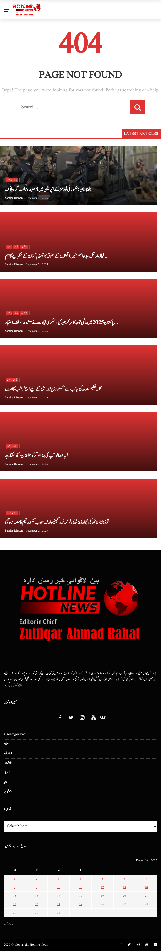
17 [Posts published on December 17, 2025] (58, 896)
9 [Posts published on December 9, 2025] (36, 887)
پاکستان (15, 180)
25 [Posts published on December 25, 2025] (80, 904)
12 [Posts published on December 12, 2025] (102, 887)
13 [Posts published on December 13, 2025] (124, 887)
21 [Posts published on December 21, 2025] (146, 896)
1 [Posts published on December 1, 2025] (14, 879)
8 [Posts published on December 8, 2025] (14, 887)
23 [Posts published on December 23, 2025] (36, 904)
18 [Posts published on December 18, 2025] (80, 896)
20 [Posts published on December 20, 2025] (124, 896)
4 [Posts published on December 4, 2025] (80, 879)
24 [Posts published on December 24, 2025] (58, 904)
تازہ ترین (14, 446)
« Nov (8, 923)
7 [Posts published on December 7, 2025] (146, 879)
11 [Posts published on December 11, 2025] (80, 887)
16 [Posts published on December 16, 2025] (36, 896)
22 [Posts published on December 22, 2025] (14, 904)
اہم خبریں (24, 246)
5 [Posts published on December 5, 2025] (102, 879)
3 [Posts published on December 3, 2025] (58, 879)
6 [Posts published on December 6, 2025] (124, 879)
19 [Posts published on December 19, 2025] (102, 896)
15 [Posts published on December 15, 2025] (14, 896)
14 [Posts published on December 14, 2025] (146, 887)
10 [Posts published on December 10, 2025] (58, 887)
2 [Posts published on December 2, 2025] (36, 879)
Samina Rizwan (14, 198)
